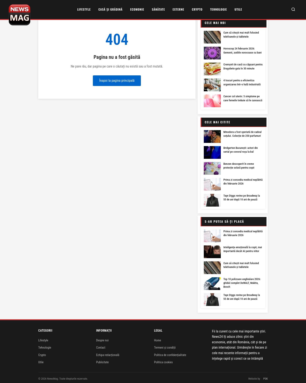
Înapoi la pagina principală (117, 81)
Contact (100, 345)
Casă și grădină (110, 9)
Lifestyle (84, 9)
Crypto (197, 9)
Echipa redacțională (107, 352)
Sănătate (158, 9)
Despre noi (102, 338)
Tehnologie (218, 9)
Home (157, 338)
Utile (238, 9)
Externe (178, 9)
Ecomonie (137, 9)
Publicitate (102, 360)
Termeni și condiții (165, 345)
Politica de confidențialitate (170, 352)
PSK (265, 376)
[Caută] (293, 9)
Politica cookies (163, 360)
